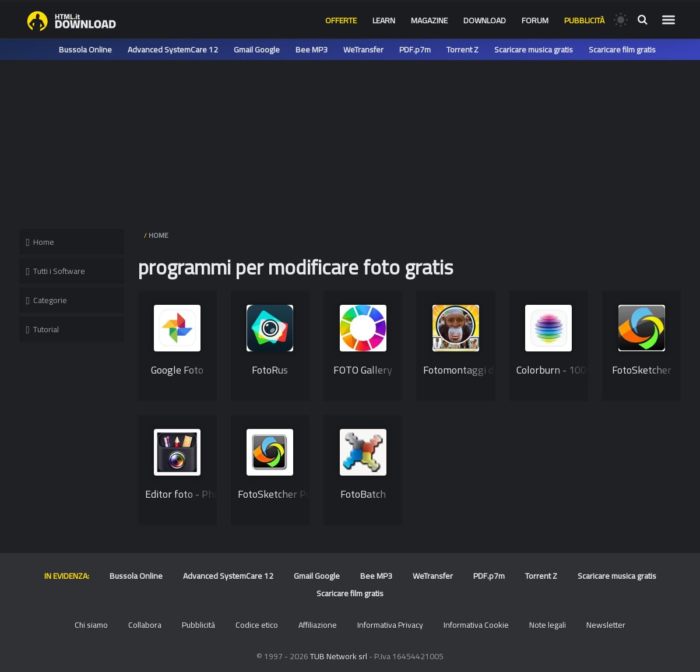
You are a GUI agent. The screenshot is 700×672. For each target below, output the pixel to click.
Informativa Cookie (476, 624)
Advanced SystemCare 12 (173, 49)
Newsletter (605, 624)
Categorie (47, 300)
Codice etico (256, 624)
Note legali (547, 624)
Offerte (341, 20)
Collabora (144, 624)
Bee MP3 (312, 49)
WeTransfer (363, 49)
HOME (158, 235)
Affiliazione (317, 624)
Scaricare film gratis (622, 49)
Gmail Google (257, 49)
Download (484, 20)
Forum (535, 20)
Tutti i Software (56, 271)
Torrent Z (462, 49)
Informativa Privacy (390, 624)
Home (40, 241)
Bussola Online (85, 49)
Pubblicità (584, 20)
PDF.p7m (415, 49)
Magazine (429, 20)
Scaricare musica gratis (533, 49)
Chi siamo (91, 624)
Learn (383, 20)
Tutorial (42, 329)
